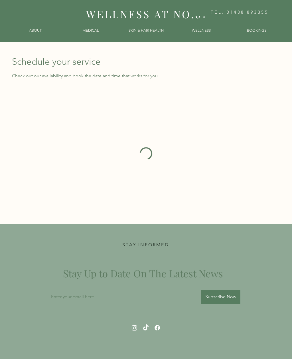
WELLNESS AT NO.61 (146, 14)
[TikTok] (145, 327)
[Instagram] (134, 327)
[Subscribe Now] (220, 297)
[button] (35, 30)
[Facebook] (157, 327)
